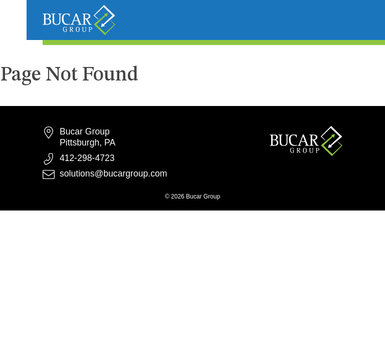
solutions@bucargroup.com (113, 173)
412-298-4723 (87, 158)
